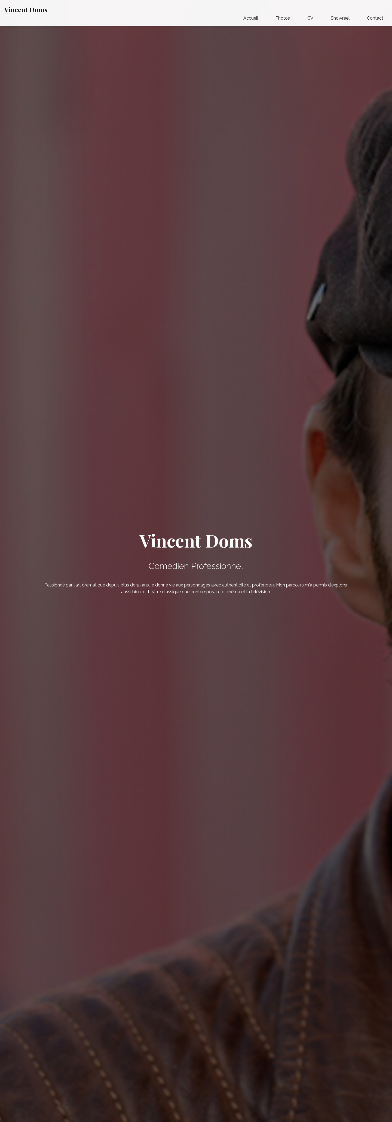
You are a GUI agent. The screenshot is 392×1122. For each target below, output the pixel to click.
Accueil (250, 18)
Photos (282, 18)
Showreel (340, 18)
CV (310, 18)
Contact (375, 18)
